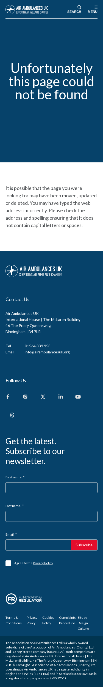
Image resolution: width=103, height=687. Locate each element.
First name (14, 477)
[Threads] (12, 415)
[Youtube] (78, 397)
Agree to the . (34, 563)
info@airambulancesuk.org (47, 352)
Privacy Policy (43, 563)
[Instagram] (25, 397)
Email (11, 534)
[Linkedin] (60, 397)
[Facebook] (7, 397)
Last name (14, 505)
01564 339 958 (38, 346)
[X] (42, 397)
